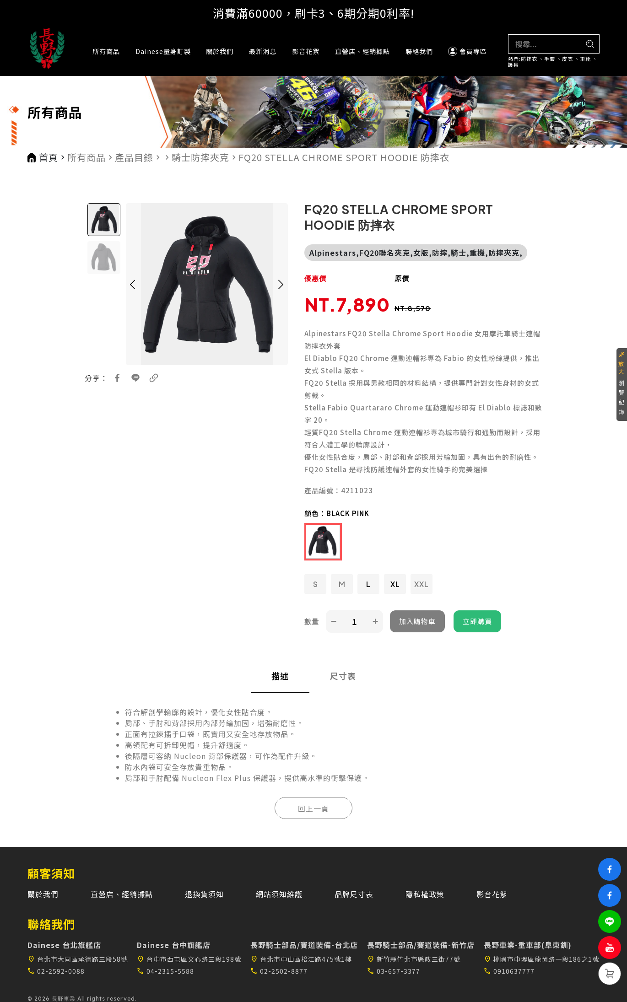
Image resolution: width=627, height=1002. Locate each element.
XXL (421, 584)
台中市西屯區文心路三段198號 (189, 959)
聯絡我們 (419, 51)
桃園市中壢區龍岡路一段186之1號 (541, 959)
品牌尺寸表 (354, 894)
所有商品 (106, 51)
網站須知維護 (279, 894)
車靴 (585, 59)
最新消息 (262, 51)
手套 (549, 59)
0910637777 (509, 971)
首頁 (48, 157)
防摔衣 (529, 59)
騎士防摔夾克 (200, 157)
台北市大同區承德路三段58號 (77, 959)
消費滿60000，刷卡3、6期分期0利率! (313, 13)
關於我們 (219, 51)
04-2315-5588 (165, 971)
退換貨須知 (204, 894)
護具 (513, 65)
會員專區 (467, 51)
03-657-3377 (393, 971)
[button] (132, 284)
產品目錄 (134, 157)
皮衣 (567, 59)
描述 (280, 676)
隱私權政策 (424, 894)
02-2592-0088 (56, 971)
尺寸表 (343, 676)
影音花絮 (305, 51)
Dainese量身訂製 (163, 51)
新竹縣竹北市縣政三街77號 (413, 959)
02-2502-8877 (279, 971)
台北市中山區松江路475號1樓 (301, 959)
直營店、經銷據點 (362, 51)
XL (395, 584)
